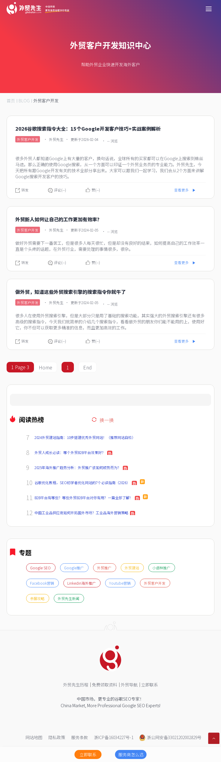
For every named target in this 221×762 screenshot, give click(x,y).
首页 (11, 101)
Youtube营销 (120, 583)
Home (45, 367)
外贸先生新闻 (69, 598)
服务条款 (79, 737)
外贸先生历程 (75, 685)
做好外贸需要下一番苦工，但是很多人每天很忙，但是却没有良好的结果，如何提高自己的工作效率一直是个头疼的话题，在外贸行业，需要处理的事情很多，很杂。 (109, 246)
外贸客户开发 (46, 101)
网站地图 (34, 737)
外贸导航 (129, 685)
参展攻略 (37, 598)
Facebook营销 (42, 583)
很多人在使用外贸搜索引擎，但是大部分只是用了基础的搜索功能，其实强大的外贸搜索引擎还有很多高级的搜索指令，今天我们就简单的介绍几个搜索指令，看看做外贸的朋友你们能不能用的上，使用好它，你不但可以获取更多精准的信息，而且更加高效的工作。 (109, 322)
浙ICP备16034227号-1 (113, 737)
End (87, 367)
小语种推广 (161, 567)
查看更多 (181, 189)
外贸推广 (104, 567)
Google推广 (74, 567)
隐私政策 (56, 737)
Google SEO (41, 567)
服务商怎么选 (131, 754)
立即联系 (149, 685)
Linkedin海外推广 (82, 583)
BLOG (24, 101)
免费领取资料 (104, 685)
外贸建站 (132, 567)
